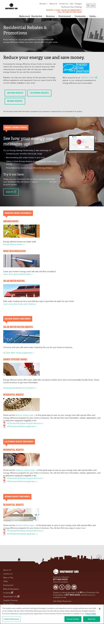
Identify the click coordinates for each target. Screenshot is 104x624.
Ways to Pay (8, 577)
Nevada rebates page (26, 525)
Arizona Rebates (15, 93)
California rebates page (26, 470)
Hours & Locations (60, 582)
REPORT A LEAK (53, 10)
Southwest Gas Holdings (71, 7)
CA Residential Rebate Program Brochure (25, 478)
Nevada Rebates (15, 101)
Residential (38, 16)
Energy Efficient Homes (14, 244)
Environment (66, 16)
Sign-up (11, 191)
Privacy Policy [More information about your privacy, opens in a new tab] (90, 613)
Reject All (91, 619)
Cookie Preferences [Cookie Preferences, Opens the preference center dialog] (11, 619)
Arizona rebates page (26, 415)
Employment (8, 585)
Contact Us (63, 3)
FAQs (5, 581)
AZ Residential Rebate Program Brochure (25, 423)
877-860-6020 (76, 12)
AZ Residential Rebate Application (22, 426)
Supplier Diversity (10, 600)
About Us (53, 3)
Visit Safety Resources (62, 601)
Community (81, 16)
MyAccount (24, 16)
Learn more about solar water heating (19, 304)
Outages (78, 3)
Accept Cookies (73, 619)
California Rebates (39, 93)
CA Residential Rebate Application (22, 481)
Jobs (71, 3)
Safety (93, 16)
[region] (52, 614)
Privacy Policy (8, 604)
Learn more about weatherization (17, 274)
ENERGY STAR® (89, 77)
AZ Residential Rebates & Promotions (19, 388)
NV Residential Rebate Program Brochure (25, 530)
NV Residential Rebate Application (22, 533)
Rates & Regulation (11, 589)
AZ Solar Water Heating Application (18, 352)
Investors (7, 592)
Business (51, 16)
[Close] (100, 609)
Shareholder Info (10, 596)
